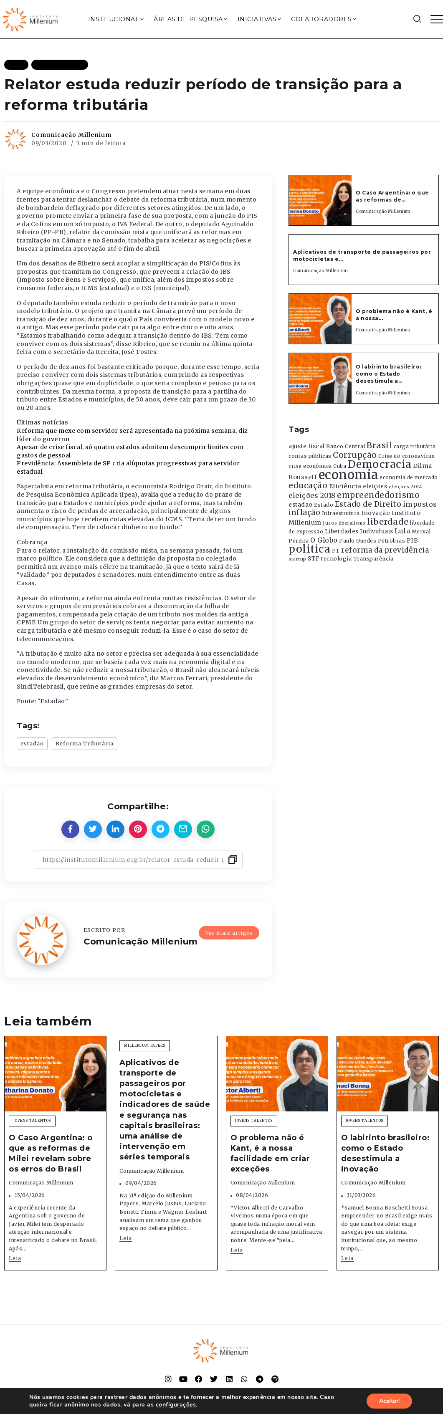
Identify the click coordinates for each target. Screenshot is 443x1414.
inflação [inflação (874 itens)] (304, 512)
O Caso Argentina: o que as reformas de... (392, 196)
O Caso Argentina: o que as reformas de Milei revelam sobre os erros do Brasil (51, 1153)
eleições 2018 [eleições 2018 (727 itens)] (312, 495)
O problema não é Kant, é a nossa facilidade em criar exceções (270, 1153)
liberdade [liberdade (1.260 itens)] (388, 522)
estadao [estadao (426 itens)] (301, 504)
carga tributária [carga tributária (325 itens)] (415, 446)
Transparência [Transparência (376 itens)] (373, 559)
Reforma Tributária (85, 743)
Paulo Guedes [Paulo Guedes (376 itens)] (357, 541)
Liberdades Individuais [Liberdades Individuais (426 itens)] (359, 531)
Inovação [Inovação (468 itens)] (375, 513)
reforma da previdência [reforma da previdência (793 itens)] (385, 550)
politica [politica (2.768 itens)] (309, 549)
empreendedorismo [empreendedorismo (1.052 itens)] (378, 495)
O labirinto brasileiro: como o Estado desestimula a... (388, 374)
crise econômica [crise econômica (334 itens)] (310, 466)
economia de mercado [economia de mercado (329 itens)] (409, 477)
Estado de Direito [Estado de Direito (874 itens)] (368, 504)
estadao (32, 743)
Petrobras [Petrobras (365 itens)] (391, 541)
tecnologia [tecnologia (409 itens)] (336, 558)
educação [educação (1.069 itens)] (308, 485)
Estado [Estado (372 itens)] (323, 505)
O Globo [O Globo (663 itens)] (324, 540)
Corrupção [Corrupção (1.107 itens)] (355, 455)
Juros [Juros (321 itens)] (330, 523)
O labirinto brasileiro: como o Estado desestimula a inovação (385, 1153)
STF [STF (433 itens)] (314, 558)
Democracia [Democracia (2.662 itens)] (380, 464)
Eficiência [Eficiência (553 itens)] (345, 486)
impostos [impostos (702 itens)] (420, 504)
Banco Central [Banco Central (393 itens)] (345, 446)
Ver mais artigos (229, 932)
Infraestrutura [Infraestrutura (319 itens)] (341, 513)
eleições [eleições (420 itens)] (375, 486)
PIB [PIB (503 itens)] (412, 540)
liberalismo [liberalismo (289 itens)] (352, 523)
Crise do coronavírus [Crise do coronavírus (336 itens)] (406, 456)
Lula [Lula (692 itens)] (402, 531)
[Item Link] (320, 200)
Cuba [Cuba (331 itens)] (339, 466)
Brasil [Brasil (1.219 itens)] (379, 445)
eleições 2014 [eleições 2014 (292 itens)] (406, 487)
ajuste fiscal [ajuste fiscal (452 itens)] (307, 446)
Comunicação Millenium (71, 135)
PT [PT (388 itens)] (336, 551)
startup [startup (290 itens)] (297, 559)
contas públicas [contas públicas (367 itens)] (310, 456)
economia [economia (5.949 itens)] (348, 474)
